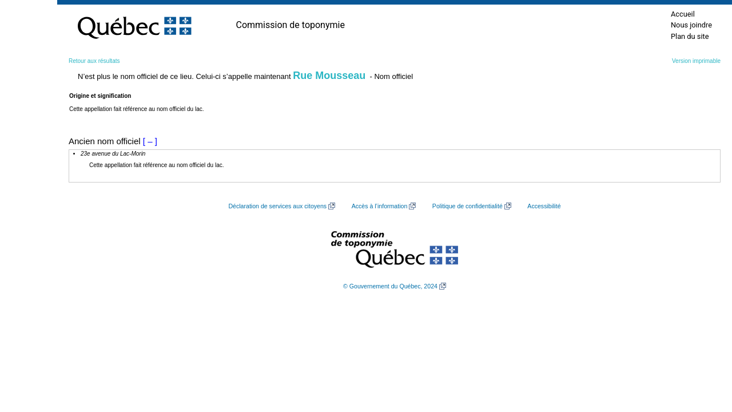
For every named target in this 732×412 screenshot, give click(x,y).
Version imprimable (696, 61)
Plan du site (690, 36)
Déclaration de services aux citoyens (277, 206)
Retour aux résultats (94, 61)
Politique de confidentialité (467, 206)
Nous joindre (691, 25)
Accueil (683, 14)
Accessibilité (543, 206)
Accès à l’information (380, 206)
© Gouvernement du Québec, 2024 (390, 286)
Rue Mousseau (329, 75)
